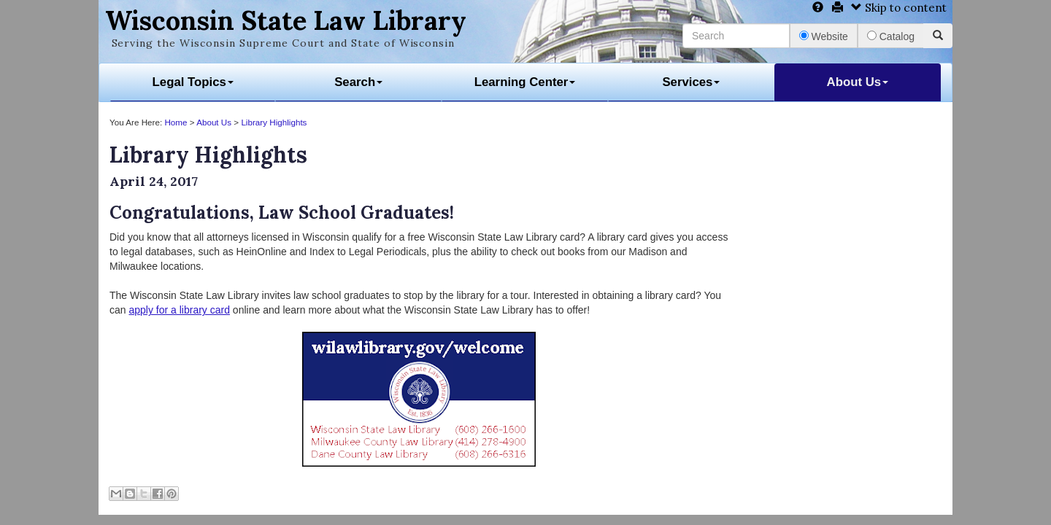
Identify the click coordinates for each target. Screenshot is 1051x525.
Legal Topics (193, 82)
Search (358, 82)
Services (691, 82)
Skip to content (899, 8)
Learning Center (525, 82)
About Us (858, 82)
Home (175, 122)
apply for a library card (179, 310)
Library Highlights (274, 122)
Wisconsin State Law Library (285, 20)
